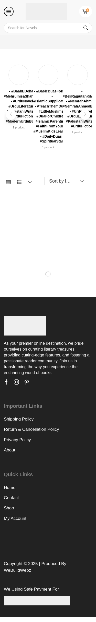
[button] (9, 11)
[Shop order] (65, 181)
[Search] (86, 28)
